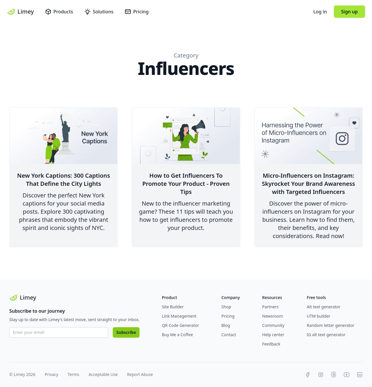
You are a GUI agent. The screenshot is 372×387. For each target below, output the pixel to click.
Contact (228, 334)
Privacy (51, 374)
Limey (20, 12)
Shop (226, 306)
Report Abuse (140, 374)
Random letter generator (331, 325)
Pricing (136, 11)
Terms (73, 374)
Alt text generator (324, 306)
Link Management (179, 316)
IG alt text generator (326, 334)
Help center (273, 334)
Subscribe (126, 332)
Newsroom (272, 316)
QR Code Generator (180, 325)
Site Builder (173, 306)
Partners (270, 306)
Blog (225, 325)
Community (273, 325)
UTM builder (318, 316)
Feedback (271, 344)
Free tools (316, 297)
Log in (320, 11)
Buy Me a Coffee (177, 334)
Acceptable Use (103, 374)
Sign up (349, 11)
